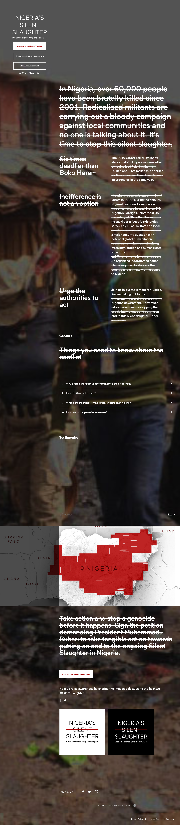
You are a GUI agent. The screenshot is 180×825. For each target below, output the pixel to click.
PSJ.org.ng (102, 805)
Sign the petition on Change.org (30, 56)
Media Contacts (167, 819)
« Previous (66, 514)
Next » (171, 514)
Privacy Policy (137, 819)
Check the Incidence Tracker (29, 46)
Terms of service (152, 819)
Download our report (29, 66)
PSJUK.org (126, 805)
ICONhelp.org (114, 805)
